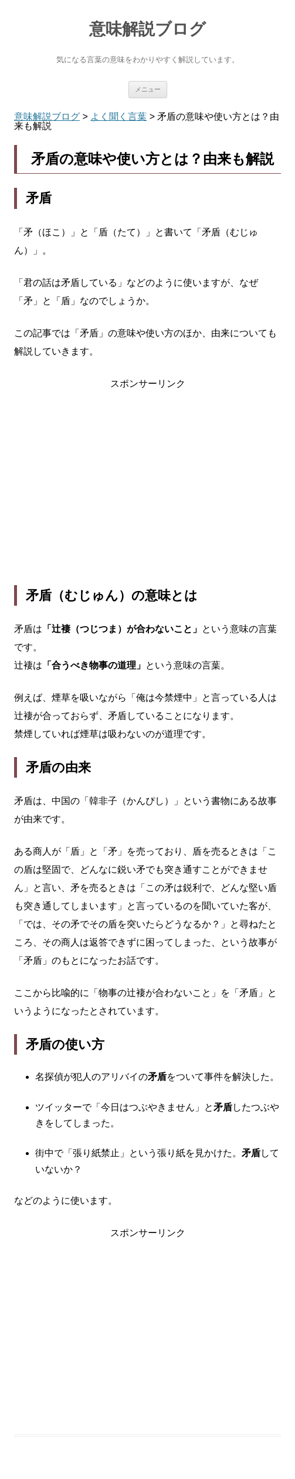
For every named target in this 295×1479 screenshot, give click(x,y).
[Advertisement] (147, 489)
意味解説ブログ (147, 29)
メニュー (148, 89)
